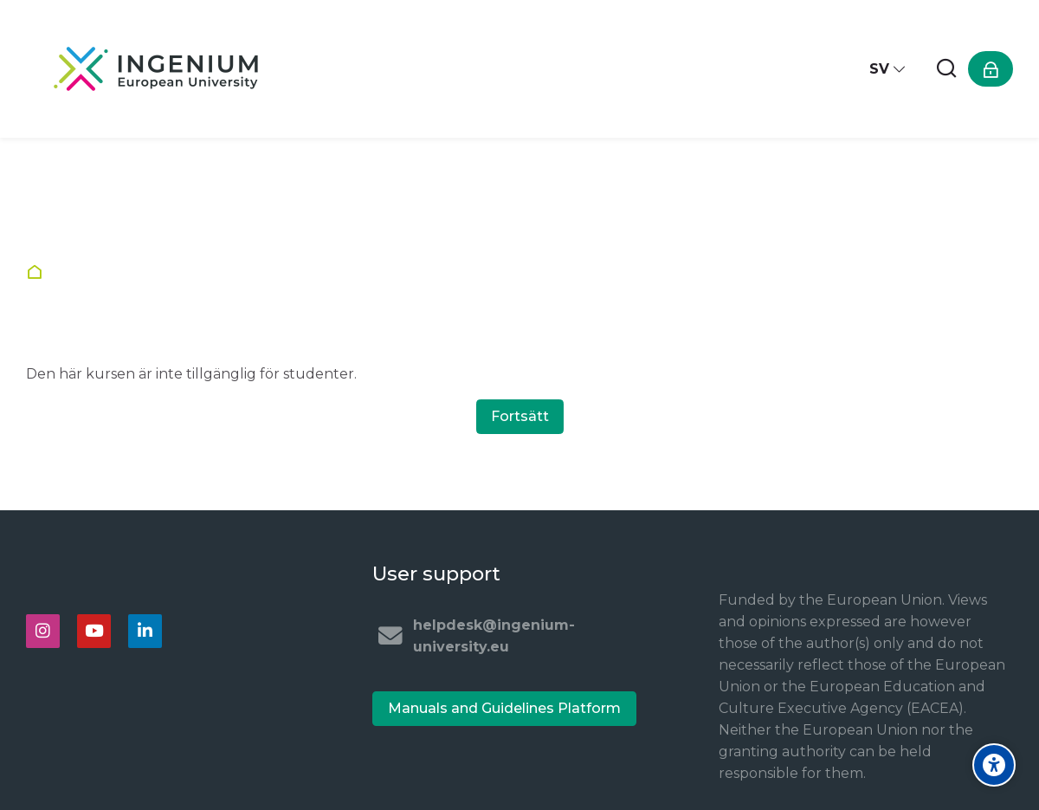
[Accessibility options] (994, 765)
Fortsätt (520, 416)
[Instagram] (43, 631)
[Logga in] (990, 69)
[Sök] (946, 68)
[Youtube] (94, 631)
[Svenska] (888, 69)
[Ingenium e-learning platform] (156, 68)
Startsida (38, 272)
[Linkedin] (145, 631)
